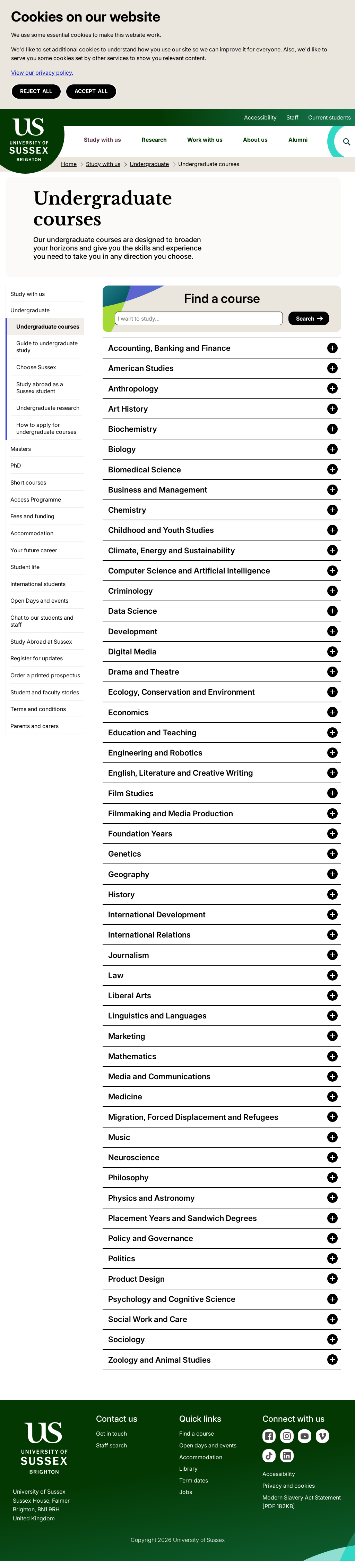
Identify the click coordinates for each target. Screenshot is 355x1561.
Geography (128, 874)
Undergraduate (30, 310)
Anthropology (133, 388)
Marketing (126, 1036)
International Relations (149, 934)
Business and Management (157, 489)
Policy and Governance (150, 1238)
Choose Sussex (36, 367)
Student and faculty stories (44, 692)
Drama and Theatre (143, 671)
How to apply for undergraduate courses (46, 428)
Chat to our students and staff (41, 621)
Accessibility (260, 117)
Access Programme (35, 499)
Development (132, 631)
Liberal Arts (129, 995)
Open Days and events (39, 600)
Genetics (124, 853)
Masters (20, 448)
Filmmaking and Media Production (170, 813)
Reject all (36, 91)
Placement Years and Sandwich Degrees (182, 1218)
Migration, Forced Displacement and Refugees (193, 1117)
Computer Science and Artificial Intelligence (189, 570)
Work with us (205, 139)
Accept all (91, 91)
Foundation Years (140, 833)
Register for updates (36, 658)
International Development (157, 914)
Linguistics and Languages (157, 1015)
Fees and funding (32, 516)
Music (119, 1137)
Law (115, 975)
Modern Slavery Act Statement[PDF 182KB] (301, 1502)
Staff (292, 117)
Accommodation (31, 533)
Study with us (102, 139)
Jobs (185, 1491)
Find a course (196, 1433)
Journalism (128, 955)
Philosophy (128, 1177)
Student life (25, 566)
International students (38, 583)
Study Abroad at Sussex (41, 641)
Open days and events (207, 1445)
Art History (128, 408)
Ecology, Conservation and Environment (181, 691)
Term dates (193, 1480)
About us (255, 139)
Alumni (298, 139)
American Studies (141, 368)
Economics (128, 712)
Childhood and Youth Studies (161, 530)
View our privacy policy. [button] (42, 72)
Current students (329, 117)
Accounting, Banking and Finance (169, 348)
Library (188, 1468)
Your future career (33, 550)
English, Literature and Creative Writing (180, 772)
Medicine (125, 1096)
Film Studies (131, 793)
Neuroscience (133, 1157)
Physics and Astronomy (151, 1198)
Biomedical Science (144, 469)
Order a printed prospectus (45, 675)
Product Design (136, 1278)
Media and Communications (159, 1076)
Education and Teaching (152, 732)
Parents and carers (34, 725)
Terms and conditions (38, 708)
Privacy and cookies (288, 1485)
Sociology (126, 1339)
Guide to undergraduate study (47, 347)
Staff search (111, 1445)
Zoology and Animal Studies (159, 1359)
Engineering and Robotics (155, 752)
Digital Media (132, 651)
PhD (15, 465)
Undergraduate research (47, 407)
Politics (121, 1258)
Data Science (132, 611)
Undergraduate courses (47, 326)
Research (154, 139)
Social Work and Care (147, 1319)
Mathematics (132, 1056)
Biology (122, 449)
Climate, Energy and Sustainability (171, 550)
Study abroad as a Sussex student (39, 388)
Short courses (28, 482)
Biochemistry (132, 428)
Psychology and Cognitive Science (171, 1299)
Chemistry (127, 509)
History (121, 894)
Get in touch (111, 1433)
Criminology (130, 590)
